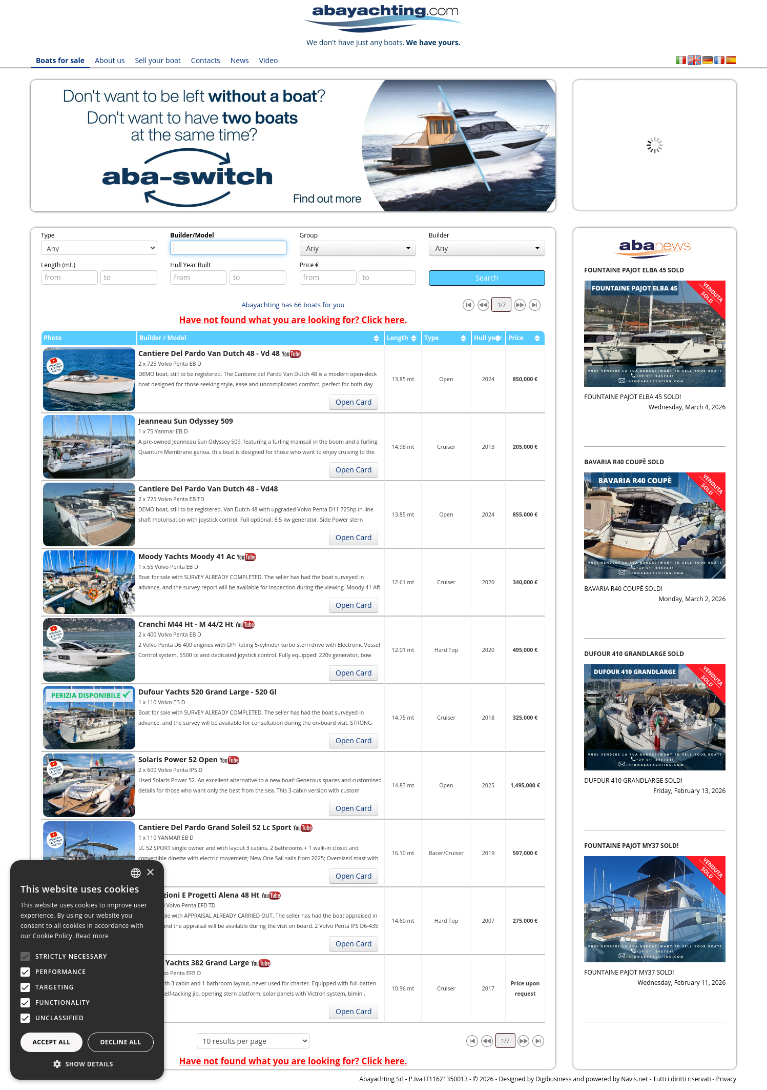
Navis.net (634, 1079)
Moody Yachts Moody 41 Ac (186, 556)
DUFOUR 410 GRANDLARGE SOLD (634, 653)
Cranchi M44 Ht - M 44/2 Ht (186, 624)
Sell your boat (157, 60)
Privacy (726, 1079)
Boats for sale (60, 60)
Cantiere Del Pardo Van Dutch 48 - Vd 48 (209, 353)
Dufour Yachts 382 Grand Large (193, 962)
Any (358, 248)
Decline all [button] (120, 1042)
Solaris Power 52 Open (178, 759)
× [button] (150, 873)
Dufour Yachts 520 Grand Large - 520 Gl (207, 692)
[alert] (87, 970)
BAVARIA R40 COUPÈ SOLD (624, 462)
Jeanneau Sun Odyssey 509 (185, 421)
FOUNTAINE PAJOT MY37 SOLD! (631, 845)
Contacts (205, 60)
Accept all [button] (52, 1042)
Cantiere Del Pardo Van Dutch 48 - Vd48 (208, 488)
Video (268, 60)
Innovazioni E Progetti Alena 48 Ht (198, 895)
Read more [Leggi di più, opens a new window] (92, 936)
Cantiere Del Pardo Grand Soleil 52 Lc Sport (215, 827)
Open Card (353, 402)
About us (110, 60)
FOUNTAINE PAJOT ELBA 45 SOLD (634, 270)
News (240, 60)
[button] (87, 1064)
